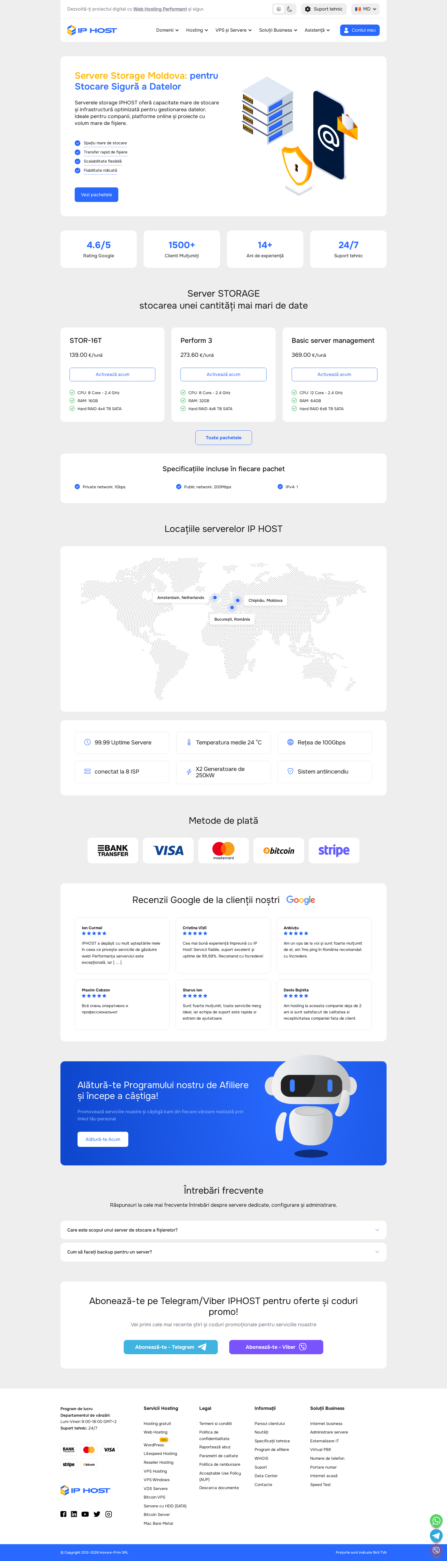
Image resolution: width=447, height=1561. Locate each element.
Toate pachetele (223, 438)
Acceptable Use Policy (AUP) (220, 1476)
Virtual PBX (320, 1449)
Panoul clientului (270, 1423)
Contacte (263, 1484)
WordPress (154, 1444)
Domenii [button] (165, 30)
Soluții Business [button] (275, 30)
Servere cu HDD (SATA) (165, 1506)
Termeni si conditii (215, 1423)
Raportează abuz (215, 1446)
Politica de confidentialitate (214, 1435)
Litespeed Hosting (160, 1453)
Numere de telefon (327, 1458)
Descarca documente (219, 1487)
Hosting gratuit (157, 1423)
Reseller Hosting (158, 1462)
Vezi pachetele (96, 195)
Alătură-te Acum (103, 1139)
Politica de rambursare (219, 1464)
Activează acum (112, 374)
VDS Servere (156, 1488)
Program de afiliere (272, 1449)
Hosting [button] (194, 30)
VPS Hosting (155, 1471)
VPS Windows (157, 1479)
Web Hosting (155, 1432)
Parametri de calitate (218, 1455)
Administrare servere (329, 1432)
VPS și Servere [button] (231, 30)
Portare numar (323, 1467)
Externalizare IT (324, 1440)
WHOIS (261, 1458)
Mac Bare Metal (158, 1523)
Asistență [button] (315, 30)
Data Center (266, 1475)
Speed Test (320, 1484)
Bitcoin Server (157, 1514)
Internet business (326, 1423)
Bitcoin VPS (154, 1497)
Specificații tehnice (272, 1440)
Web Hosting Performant (160, 9)
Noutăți (261, 1432)
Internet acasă (324, 1475)
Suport (261, 1467)
